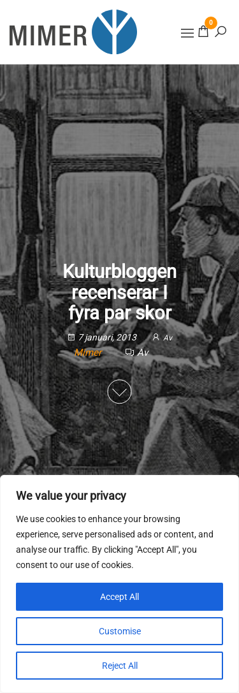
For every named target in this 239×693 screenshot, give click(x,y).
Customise (120, 631)
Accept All (119, 597)
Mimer (89, 352)
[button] (187, 33)
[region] (119, 584)
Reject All (120, 665)
